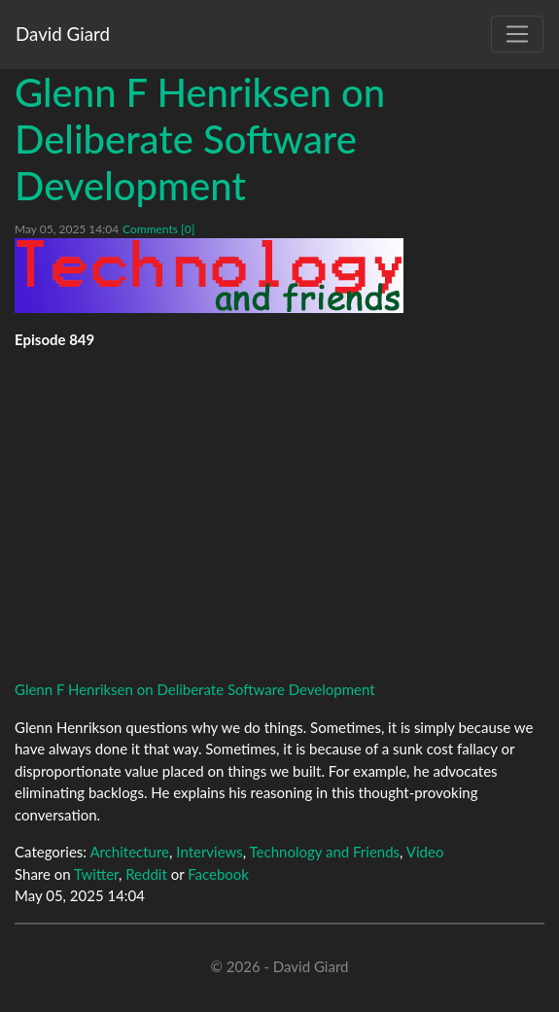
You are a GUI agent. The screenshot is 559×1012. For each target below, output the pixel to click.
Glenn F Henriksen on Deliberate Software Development (200, 139)
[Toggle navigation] (517, 34)
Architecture (129, 851)
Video (425, 851)
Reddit (146, 874)
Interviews (209, 851)
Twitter (96, 874)
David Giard (63, 33)
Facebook (218, 874)
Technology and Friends (325, 851)
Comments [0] (158, 229)
